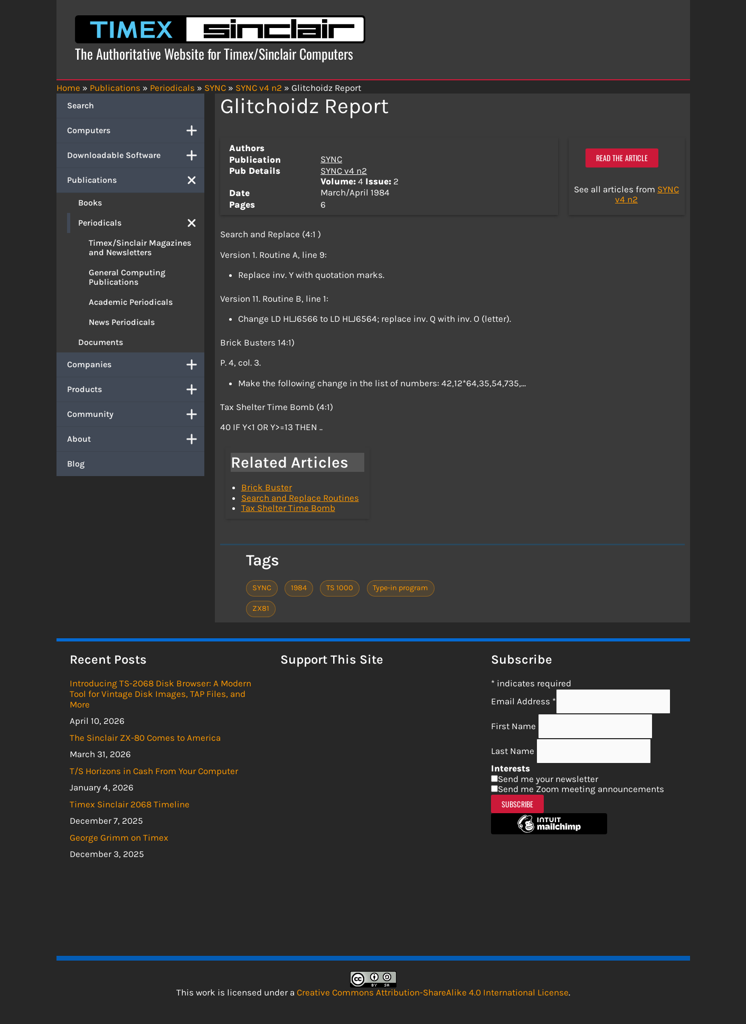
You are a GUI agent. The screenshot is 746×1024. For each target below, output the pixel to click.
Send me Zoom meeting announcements (581, 789)
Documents (100, 342)
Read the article (622, 157)
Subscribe (518, 803)
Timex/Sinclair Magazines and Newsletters (140, 247)
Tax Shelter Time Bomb (288, 507)
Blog (75, 464)
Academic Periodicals (131, 302)
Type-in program (400, 587)
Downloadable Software (135, 155)
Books (90, 203)
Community (135, 414)
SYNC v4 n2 (343, 170)
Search (80, 105)
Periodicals (141, 223)
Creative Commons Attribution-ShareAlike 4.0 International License (433, 992)
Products (135, 389)
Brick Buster (266, 487)
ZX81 (260, 608)
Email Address (523, 701)
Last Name (513, 751)
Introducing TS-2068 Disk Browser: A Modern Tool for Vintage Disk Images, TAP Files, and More (160, 693)
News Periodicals (122, 322)
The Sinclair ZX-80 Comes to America (145, 737)
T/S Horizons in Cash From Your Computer (154, 771)
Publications (135, 180)
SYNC (331, 159)
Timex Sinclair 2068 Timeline (130, 804)
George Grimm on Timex (119, 837)
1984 (299, 587)
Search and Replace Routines (300, 497)
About (135, 439)
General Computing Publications (127, 277)
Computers (135, 130)
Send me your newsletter (548, 779)
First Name (514, 726)
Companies (135, 364)
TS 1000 (339, 587)
